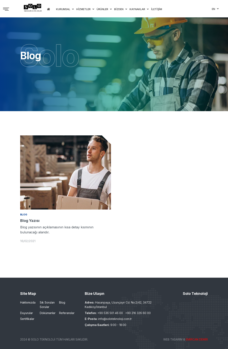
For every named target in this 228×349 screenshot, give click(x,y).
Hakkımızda (28, 302)
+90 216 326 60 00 (138, 313)
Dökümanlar (47, 313)
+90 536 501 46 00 (110, 313)
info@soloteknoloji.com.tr (115, 319)
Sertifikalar (27, 319)
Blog (62, 302)
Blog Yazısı (30, 220)
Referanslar (66, 313)
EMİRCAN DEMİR (197, 339)
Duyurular (26, 313)
